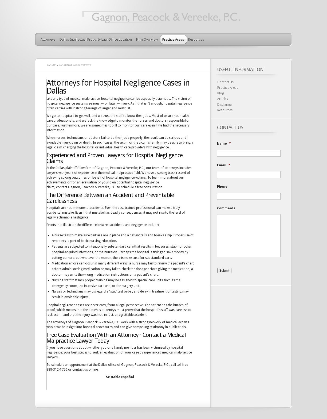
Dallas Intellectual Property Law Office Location (96, 39)
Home (51, 65)
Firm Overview (147, 39)
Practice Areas (173, 39)
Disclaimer (225, 104)
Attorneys (48, 39)
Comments (226, 208)
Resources (196, 39)
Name (224, 143)
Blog (220, 93)
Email (223, 165)
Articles (222, 99)
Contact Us (225, 82)
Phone (222, 187)
